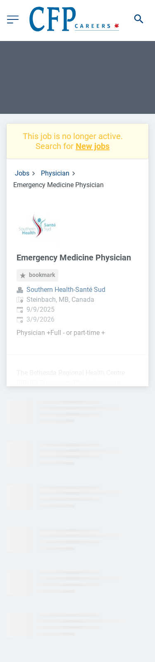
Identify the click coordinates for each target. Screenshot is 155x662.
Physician (55, 173)
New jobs (93, 146)
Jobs (22, 173)
